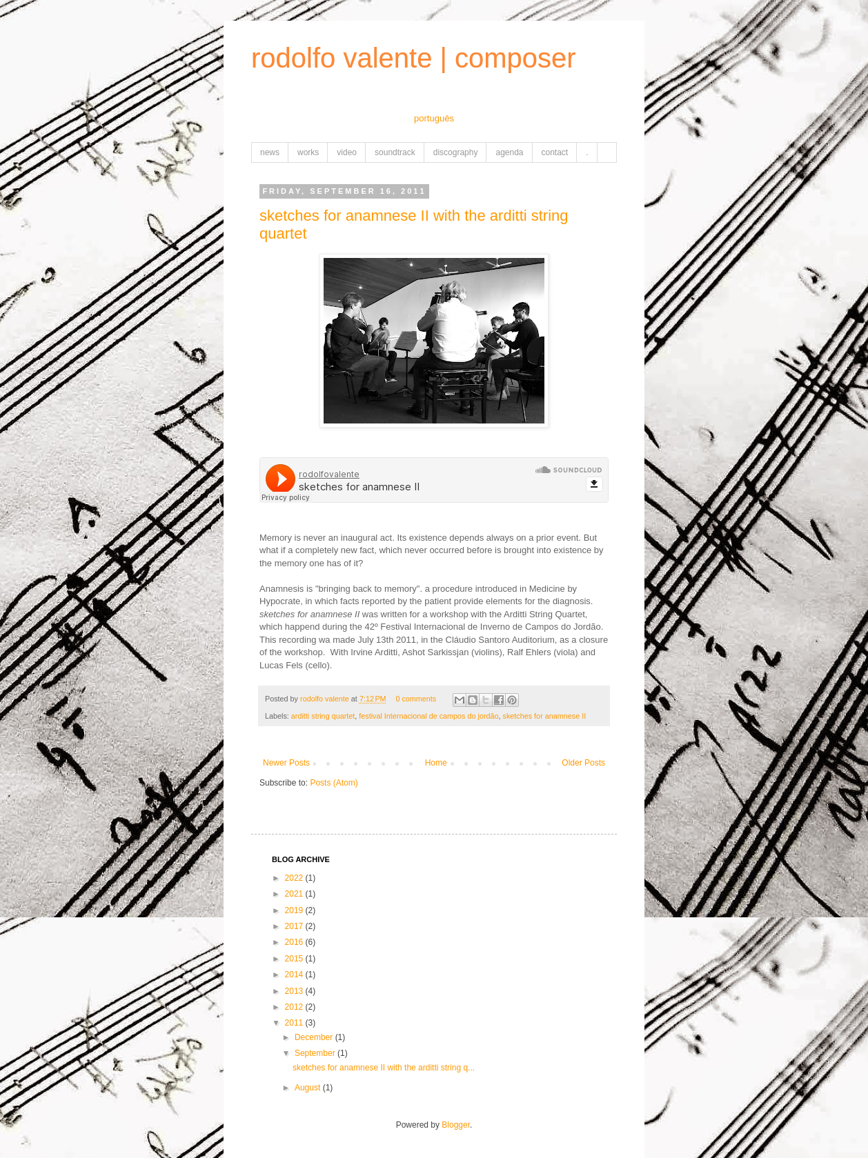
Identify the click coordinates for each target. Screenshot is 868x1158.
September (316, 1053)
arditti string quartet (323, 716)
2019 (295, 910)
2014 (295, 974)
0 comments (415, 699)
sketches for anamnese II (544, 716)
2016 (295, 942)
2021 (295, 894)
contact (555, 152)
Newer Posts (286, 763)
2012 (295, 1007)
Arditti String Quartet (544, 614)
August (309, 1087)
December (315, 1037)
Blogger (456, 1125)
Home (436, 763)
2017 (295, 926)
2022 (295, 878)
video (347, 152)
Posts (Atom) (333, 783)
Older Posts (583, 763)
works (308, 152)
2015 (295, 959)
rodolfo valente (325, 699)
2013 (295, 991)
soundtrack (395, 152)
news (269, 152)
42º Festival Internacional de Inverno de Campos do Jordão (483, 626)
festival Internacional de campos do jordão (428, 716)
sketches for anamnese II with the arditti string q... (384, 1067)
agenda (509, 152)
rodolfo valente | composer (413, 58)
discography (455, 152)
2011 (295, 1023)
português (434, 118)
